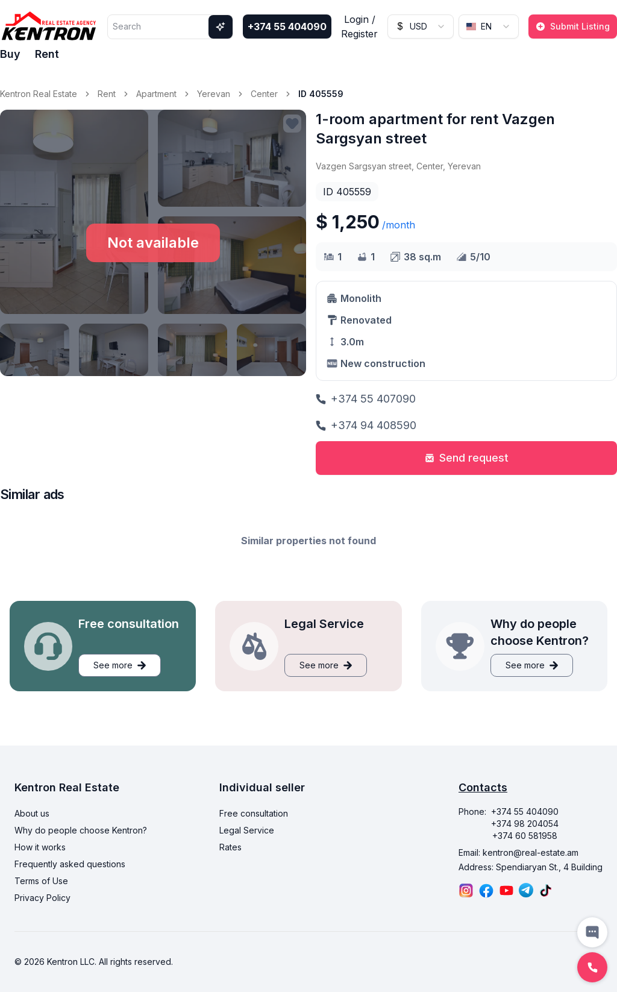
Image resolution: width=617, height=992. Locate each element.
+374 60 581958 (524, 835)
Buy (10, 54)
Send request (467, 457)
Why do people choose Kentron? (80, 830)
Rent (47, 54)
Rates (230, 847)
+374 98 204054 (525, 823)
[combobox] (420, 26)
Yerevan (213, 94)
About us (31, 813)
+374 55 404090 (287, 26)
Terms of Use (41, 881)
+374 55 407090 (366, 398)
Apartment (156, 94)
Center (264, 94)
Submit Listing (573, 26)
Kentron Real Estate (38, 94)
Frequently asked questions (69, 864)
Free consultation (253, 813)
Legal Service (246, 830)
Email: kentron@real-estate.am (518, 852)
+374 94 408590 (366, 425)
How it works (40, 847)
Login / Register (359, 26)
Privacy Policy (42, 898)
